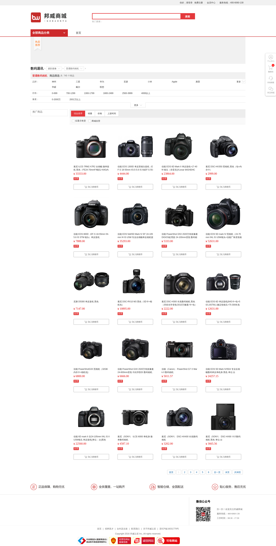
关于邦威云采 (149, 529)
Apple (174, 81)
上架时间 (111, 113)
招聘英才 (109, 529)
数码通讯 (37, 68)
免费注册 (198, 2)
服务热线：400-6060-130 (231, 2)
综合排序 (78, 113)
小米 (150, 81)
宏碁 (126, 81)
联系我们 (135, 529)
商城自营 (94, 121)
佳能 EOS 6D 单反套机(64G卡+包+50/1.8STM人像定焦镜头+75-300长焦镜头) (223, 304)
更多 (241, 81)
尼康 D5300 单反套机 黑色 (86, 301)
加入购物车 (91, 187)
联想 (102, 87)
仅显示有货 (79, 121)
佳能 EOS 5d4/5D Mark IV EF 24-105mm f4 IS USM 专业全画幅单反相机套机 (135, 237)
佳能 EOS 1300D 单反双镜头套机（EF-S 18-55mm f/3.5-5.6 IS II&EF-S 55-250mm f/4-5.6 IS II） (135, 169)
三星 (78, 81)
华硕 (54, 87)
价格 (100, 113)
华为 (102, 81)
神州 (54, 81)
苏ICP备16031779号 (169, 529)
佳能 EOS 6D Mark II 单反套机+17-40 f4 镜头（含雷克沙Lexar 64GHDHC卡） (179, 169)
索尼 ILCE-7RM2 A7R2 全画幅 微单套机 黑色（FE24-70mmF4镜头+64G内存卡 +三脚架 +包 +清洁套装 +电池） (91, 169)
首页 (78, 32)
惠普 (198, 81)
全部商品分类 (40, 32)
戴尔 (78, 87)
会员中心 (211, 2)
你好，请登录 (186, 2)
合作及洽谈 (122, 529)
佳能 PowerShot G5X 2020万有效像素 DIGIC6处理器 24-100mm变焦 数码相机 (180, 237)
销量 (90, 113)
